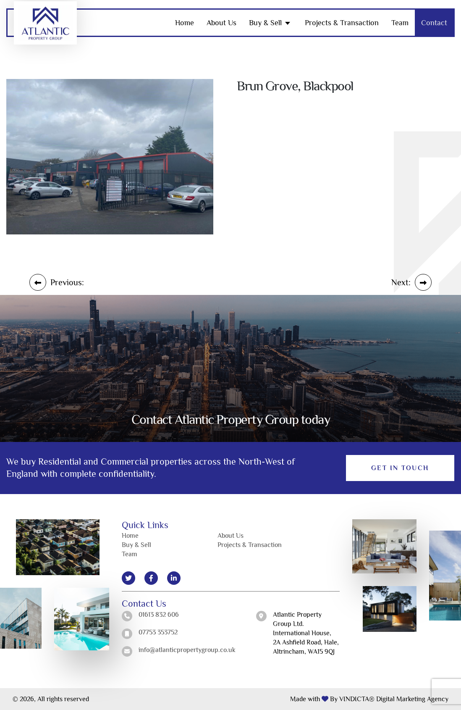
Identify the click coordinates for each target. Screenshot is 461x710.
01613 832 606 (159, 614)
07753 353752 (158, 632)
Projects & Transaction (342, 22)
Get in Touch (400, 468)
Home (184, 22)
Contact (434, 22)
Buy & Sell (265, 22)
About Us (221, 22)
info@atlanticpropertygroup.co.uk (187, 650)
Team (400, 22)
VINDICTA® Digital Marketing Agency (393, 699)
